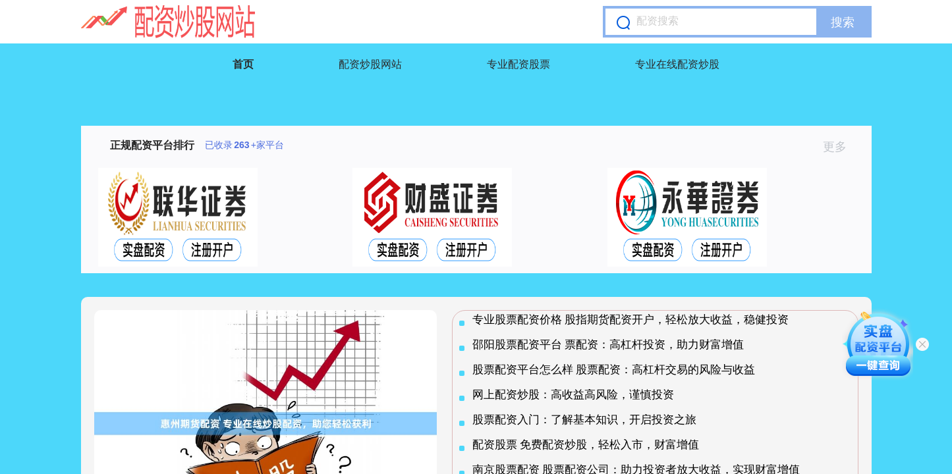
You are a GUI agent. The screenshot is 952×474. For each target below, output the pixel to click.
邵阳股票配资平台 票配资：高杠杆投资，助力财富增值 (608, 344)
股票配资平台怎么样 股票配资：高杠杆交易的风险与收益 (614, 369)
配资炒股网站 (370, 64)
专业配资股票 (518, 64)
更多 (840, 146)
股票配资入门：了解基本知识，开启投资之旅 (584, 419)
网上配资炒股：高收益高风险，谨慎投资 (573, 394)
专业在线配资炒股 (677, 64)
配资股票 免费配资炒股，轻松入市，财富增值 (586, 444)
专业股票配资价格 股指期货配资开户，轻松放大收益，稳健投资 (630, 319)
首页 (243, 64)
